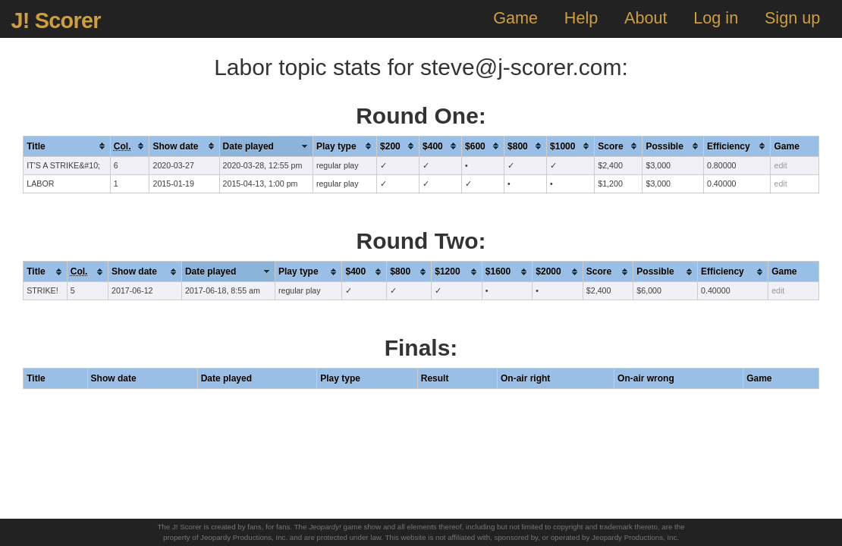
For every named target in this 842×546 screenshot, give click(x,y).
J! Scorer (55, 20)
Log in (715, 17)
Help (581, 17)
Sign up (792, 17)
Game (515, 17)
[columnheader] (67, 146)
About (645, 17)
